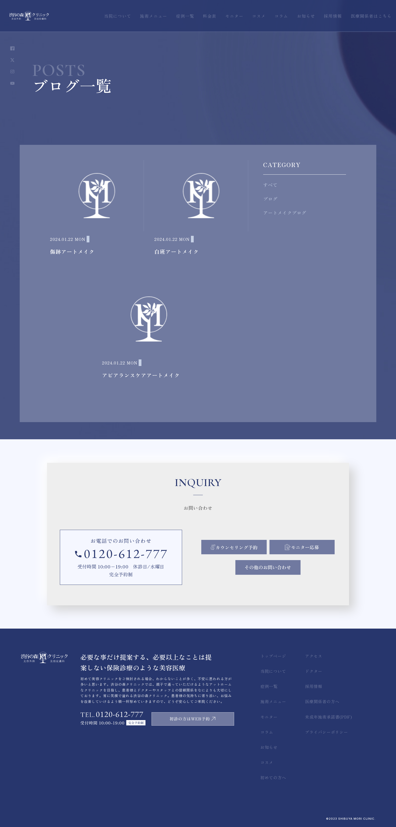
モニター (269, 717)
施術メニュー (273, 701)
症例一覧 (269, 686)
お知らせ (269, 747)
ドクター (313, 671)
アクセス (313, 656)
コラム (266, 732)
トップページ (273, 656)
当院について (273, 671)
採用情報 (313, 686)
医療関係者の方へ (322, 701)
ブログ (270, 198)
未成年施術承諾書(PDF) (328, 717)
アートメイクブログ (284, 212)
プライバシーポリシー (326, 732)
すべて (270, 184)
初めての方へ (273, 777)
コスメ (266, 762)
